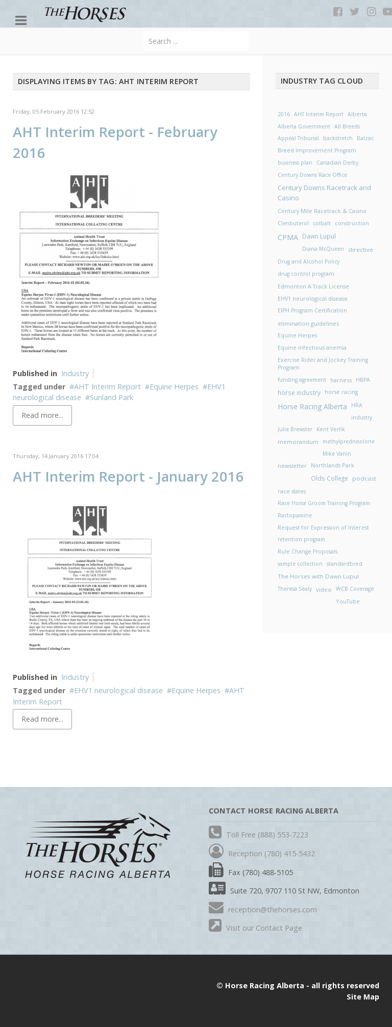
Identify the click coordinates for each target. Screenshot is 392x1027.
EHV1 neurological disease (118, 690)
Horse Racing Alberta (312, 406)
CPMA (288, 237)
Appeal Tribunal (298, 138)
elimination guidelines (308, 323)
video (324, 589)
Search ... (143, 31)
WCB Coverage (355, 588)
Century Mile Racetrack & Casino (322, 211)
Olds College (329, 478)
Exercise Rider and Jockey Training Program (323, 364)
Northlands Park (332, 465)
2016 (284, 114)
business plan (295, 162)
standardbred (344, 563)
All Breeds (347, 126)
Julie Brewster (295, 429)
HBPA (363, 379)
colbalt (322, 223)
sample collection (300, 563)
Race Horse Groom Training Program (324, 503)
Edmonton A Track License (313, 286)
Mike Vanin (337, 453)
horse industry (299, 392)
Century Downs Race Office (312, 174)
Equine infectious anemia (312, 347)
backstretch (338, 138)
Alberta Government (304, 126)
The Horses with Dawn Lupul (318, 576)
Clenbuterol (293, 223)
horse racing (341, 392)
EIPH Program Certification (312, 310)
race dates (292, 491)
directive (360, 249)
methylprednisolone (349, 441)
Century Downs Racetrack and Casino (324, 192)
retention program (301, 539)
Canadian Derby (337, 162)
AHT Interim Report (107, 386)
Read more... (42, 415)
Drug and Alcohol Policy (308, 261)
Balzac (365, 138)
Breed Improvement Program (317, 150)
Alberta (357, 114)
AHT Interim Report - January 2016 (128, 476)
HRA (356, 405)
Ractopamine (295, 515)
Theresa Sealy (295, 588)
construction (352, 223)
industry (361, 417)
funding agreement (302, 379)
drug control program (306, 273)
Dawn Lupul (319, 236)
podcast (364, 478)
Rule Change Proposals (307, 551)
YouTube (348, 601)
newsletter (292, 465)
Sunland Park (111, 397)
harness (341, 380)
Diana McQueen (323, 248)
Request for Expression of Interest (323, 527)
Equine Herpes (174, 386)
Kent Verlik (330, 429)
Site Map (363, 997)
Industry (75, 373)
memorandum (298, 441)
